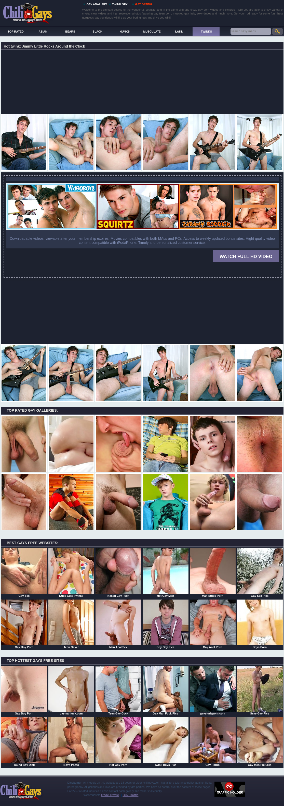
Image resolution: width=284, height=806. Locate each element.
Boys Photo (71, 741)
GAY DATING (143, 4)
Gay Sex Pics (260, 572)
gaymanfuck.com (71, 690)
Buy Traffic (130, 795)
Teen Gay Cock (118, 690)
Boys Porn (260, 624)
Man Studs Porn (213, 572)
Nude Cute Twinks (71, 572)
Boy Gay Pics (165, 624)
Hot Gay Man (165, 572)
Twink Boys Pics (165, 741)
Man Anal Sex (118, 624)
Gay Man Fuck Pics (165, 690)
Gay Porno (213, 741)
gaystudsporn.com (213, 690)
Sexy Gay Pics (260, 690)
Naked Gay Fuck (118, 572)
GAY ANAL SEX (97, 4)
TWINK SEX (120, 4)
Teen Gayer (71, 624)
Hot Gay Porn (118, 741)
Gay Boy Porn (24, 624)
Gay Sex (24, 572)
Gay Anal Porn (213, 624)
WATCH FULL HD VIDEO (246, 256)
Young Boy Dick (24, 741)
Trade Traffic (110, 795)
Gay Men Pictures (260, 741)
